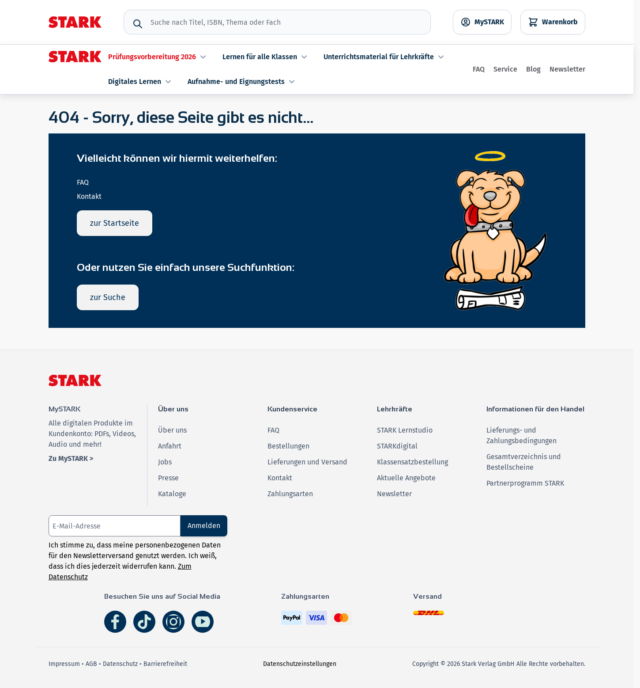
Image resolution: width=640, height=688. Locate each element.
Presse (168, 478)
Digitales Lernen (140, 81)
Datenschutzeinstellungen (299, 664)
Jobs (165, 462)
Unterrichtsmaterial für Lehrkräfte (385, 57)
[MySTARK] (482, 22)
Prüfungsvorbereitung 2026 (158, 57)
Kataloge (172, 494)
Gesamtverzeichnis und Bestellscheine (523, 461)
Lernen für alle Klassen (265, 57)
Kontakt (89, 196)
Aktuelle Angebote (406, 478)
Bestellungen (288, 446)
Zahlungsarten (290, 494)
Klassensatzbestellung (412, 462)
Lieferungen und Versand (307, 462)
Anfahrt (169, 446)
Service (505, 69)
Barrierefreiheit (165, 664)
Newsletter (567, 69)
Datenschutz (120, 664)
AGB (91, 664)
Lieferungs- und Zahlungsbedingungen (521, 435)
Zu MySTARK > (71, 458)
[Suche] (137, 24)
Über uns (172, 430)
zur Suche (107, 297)
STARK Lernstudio (405, 430)
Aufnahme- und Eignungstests (242, 81)
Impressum (64, 664)
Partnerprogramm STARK (525, 483)
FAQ (479, 69)
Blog (533, 69)
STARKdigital (397, 446)
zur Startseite (114, 223)
